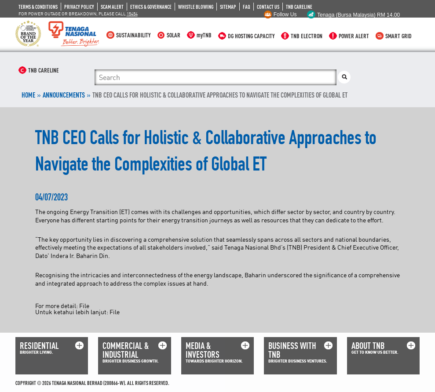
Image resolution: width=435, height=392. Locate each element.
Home (28, 95)
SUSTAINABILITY (133, 35)
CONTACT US (268, 7)
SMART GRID (398, 36)
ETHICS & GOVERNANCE (151, 7)
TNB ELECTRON (306, 36)
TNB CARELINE (299, 7)
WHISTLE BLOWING (195, 7)
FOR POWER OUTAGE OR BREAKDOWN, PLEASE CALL (78, 13)
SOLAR (173, 35)
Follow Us (285, 14)
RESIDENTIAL (39, 346)
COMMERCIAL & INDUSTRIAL (125, 350)
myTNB (204, 35)
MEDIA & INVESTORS (202, 350)
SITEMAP (228, 7)
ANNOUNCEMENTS (64, 95)
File (84, 305)
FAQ (246, 7)
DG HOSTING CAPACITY (251, 36)
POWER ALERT (354, 36)
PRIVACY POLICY (79, 7)
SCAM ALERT (112, 7)
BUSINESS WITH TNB (292, 350)
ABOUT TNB (367, 346)
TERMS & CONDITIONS (38, 7)
